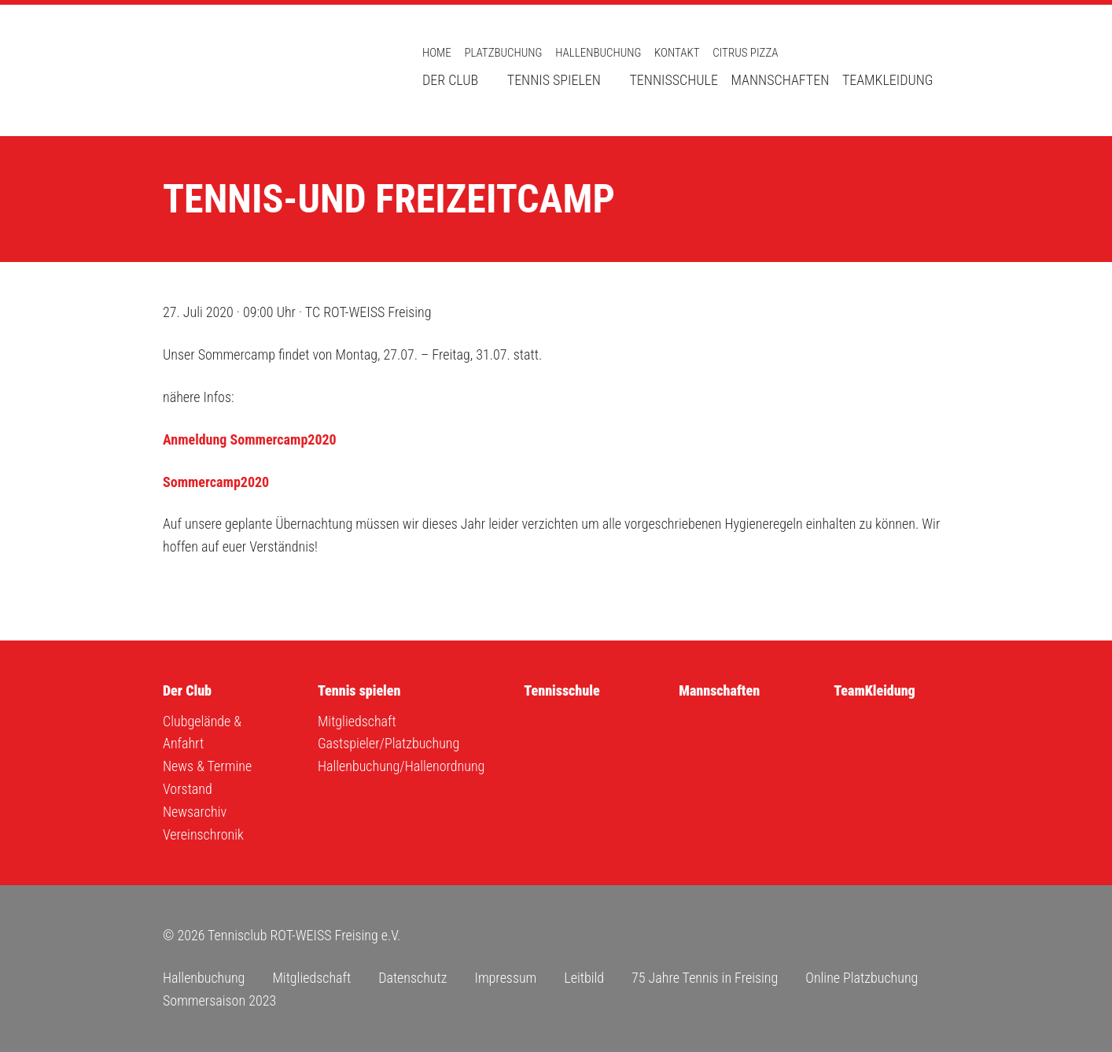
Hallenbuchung (598, 53)
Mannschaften (780, 80)
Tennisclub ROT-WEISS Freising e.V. (273, 70)
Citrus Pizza (745, 53)
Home (436, 53)
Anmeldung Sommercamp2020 (250, 439)
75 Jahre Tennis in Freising (704, 977)
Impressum (505, 977)
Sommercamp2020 (216, 482)
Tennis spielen (554, 80)
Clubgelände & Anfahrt (202, 732)
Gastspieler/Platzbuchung (388, 743)
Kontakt (676, 53)
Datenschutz (412, 977)
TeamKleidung (887, 80)
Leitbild (584, 977)
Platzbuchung (503, 53)
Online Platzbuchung (861, 977)
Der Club (450, 80)
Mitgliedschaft (357, 721)
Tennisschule (673, 80)
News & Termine (207, 766)
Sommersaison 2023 (219, 1000)
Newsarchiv (194, 811)
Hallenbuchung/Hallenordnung (401, 766)
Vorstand (187, 789)
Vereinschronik (203, 834)
